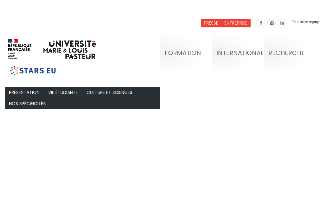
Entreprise (235, 23)
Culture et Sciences (109, 92)
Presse (211, 23)
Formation (183, 53)
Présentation (24, 92)
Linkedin (282, 23)
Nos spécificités (27, 103)
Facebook (260, 23)
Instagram (271, 23)
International (239, 53)
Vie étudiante (63, 92)
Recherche (286, 53)
